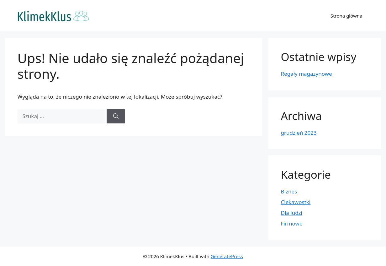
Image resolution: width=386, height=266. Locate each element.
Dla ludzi (291, 212)
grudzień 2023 (299, 132)
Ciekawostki (296, 202)
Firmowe (292, 223)
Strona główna (346, 16)
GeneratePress (227, 256)
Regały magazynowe (306, 73)
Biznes (289, 191)
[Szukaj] (116, 116)
